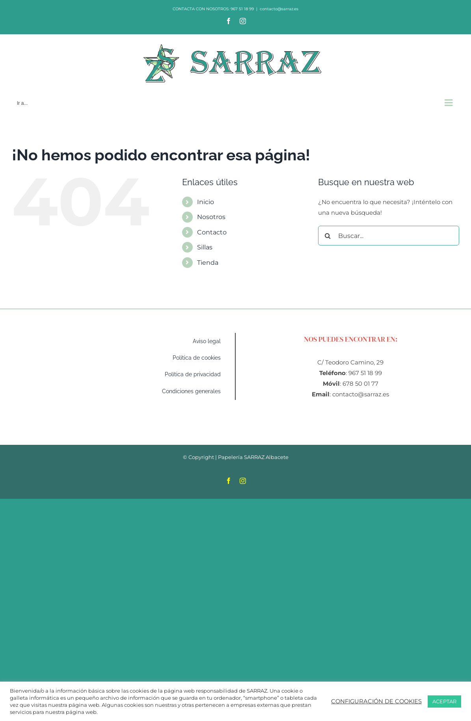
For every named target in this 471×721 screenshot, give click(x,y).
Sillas (204, 247)
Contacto (212, 232)
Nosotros (211, 217)
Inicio (205, 202)
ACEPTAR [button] (444, 701)
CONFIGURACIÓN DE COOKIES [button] (376, 701)
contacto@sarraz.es (279, 8)
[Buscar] (328, 235)
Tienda (207, 262)
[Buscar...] (388, 235)
